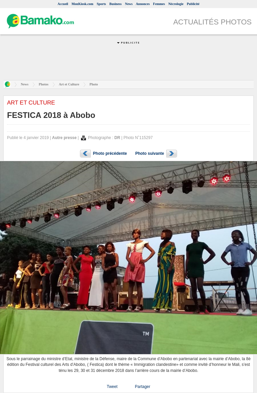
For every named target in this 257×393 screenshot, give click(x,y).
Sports (101, 4)
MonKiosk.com (82, 4)
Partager (142, 386)
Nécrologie (175, 4)
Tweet (112, 386)
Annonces (143, 4)
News (129, 4)
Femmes (159, 4)
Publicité (193, 4)
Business (115, 4)
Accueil (63, 4)
